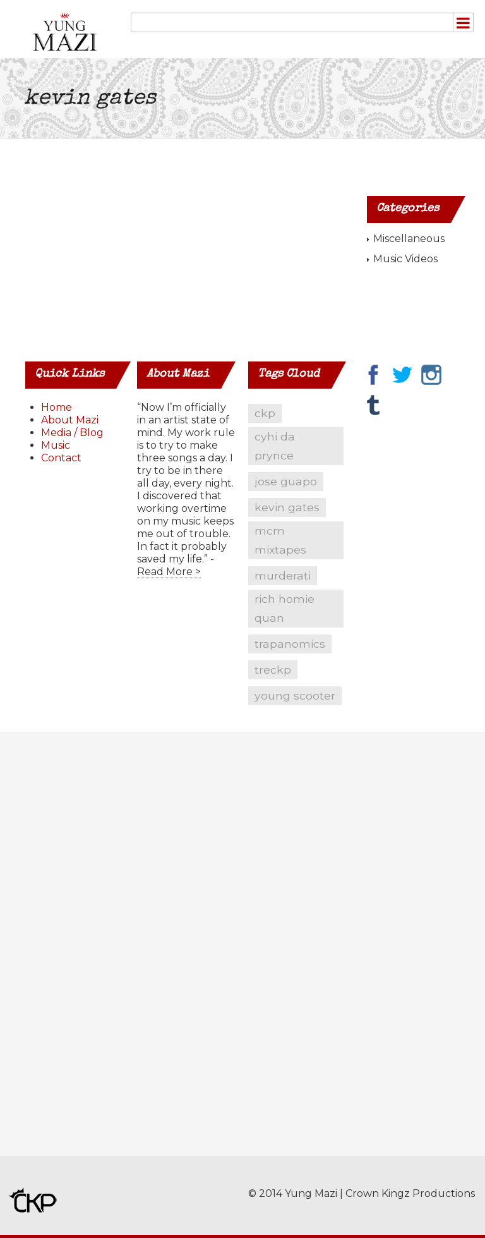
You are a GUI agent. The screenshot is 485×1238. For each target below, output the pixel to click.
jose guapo (285, 481)
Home (56, 407)
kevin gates (287, 507)
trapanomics (289, 643)
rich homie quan (284, 608)
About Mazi (70, 420)
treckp (272, 669)
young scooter (294, 695)
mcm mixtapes (280, 540)
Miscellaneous (409, 239)
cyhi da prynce (274, 446)
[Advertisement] (65, 953)
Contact (61, 458)
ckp (264, 413)
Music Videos (405, 259)
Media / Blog (72, 433)
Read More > (169, 572)
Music (55, 445)
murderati (282, 575)
